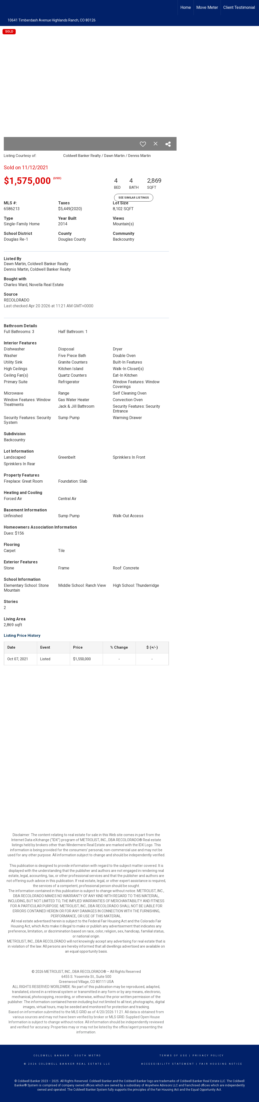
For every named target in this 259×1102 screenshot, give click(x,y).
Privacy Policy (208, 1055)
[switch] (143, 144)
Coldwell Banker (52, 1055)
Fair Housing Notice (221, 1064)
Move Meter (207, 7)
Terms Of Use (174, 1055)
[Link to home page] (6, 7)
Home (185, 7)
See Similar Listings (133, 197)
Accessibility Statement (168, 1064)
